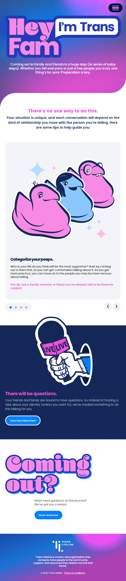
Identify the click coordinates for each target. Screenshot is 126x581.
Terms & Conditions (74, 573)
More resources (48, 515)
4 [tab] (26, 307)
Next (116, 306)
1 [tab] (10, 307)
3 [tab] (21, 307)
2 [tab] (16, 307)
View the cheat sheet (23, 421)
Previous (108, 306)
